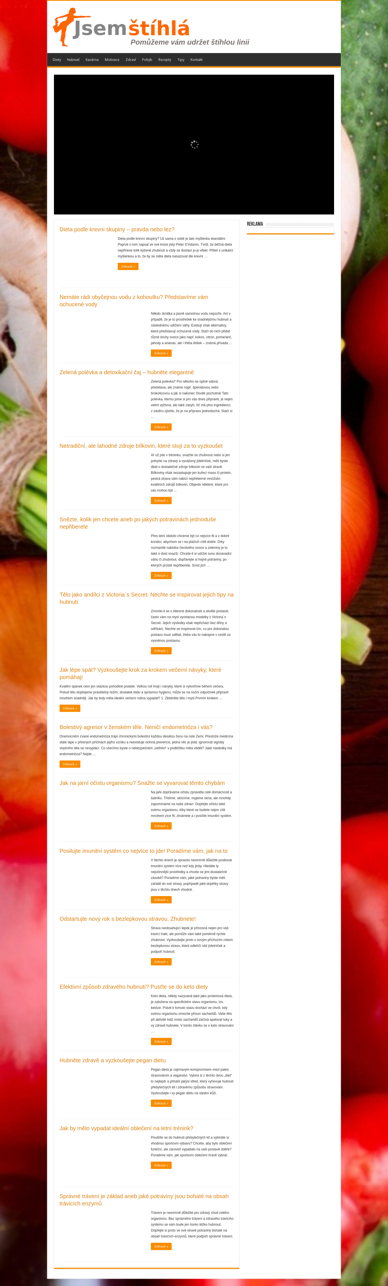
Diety (57, 60)
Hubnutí (73, 60)
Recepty (164, 60)
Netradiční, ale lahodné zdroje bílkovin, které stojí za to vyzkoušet (141, 446)
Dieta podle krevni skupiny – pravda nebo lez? (117, 229)
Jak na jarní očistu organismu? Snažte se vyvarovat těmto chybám (142, 783)
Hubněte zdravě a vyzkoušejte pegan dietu (113, 1060)
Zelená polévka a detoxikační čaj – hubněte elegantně (127, 372)
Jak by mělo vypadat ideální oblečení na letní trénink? (126, 1128)
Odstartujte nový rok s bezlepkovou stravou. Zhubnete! (128, 919)
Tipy (180, 60)
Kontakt (196, 60)
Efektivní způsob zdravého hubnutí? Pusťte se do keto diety (134, 987)
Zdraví (131, 60)
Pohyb (147, 60)
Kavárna (92, 60)
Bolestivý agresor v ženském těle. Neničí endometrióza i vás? (136, 727)
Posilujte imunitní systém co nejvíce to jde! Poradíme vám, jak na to (144, 851)
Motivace (112, 60)
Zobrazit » (128, 266)
